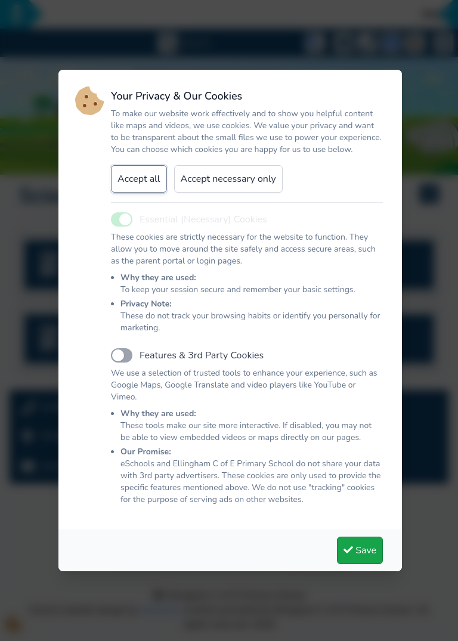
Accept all (138, 178)
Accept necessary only (228, 178)
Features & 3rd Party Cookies (202, 355)
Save (360, 550)
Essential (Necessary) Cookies (203, 219)
